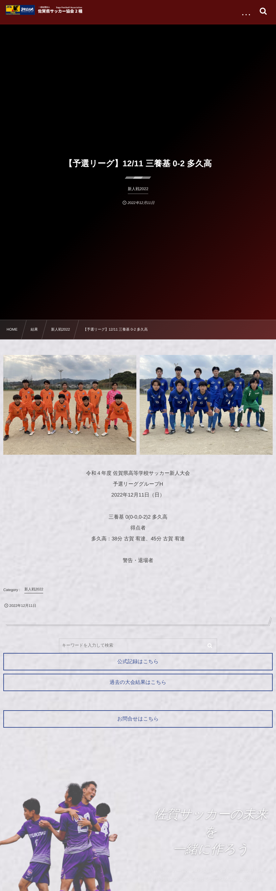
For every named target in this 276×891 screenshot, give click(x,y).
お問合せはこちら (138, 719)
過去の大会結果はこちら (138, 682)
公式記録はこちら (137, 661)
